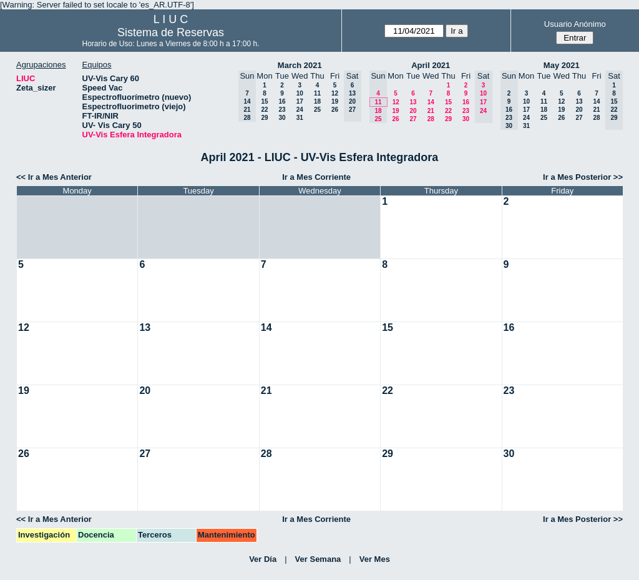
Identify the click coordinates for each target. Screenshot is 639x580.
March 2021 (300, 65)
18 (317, 101)
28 (430, 119)
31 (299, 117)
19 (334, 101)
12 (334, 93)
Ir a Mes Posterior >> (583, 177)
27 (412, 119)
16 (281, 101)
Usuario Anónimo (575, 24)
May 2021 (562, 65)
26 (334, 109)
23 (281, 109)
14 (430, 102)
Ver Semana (318, 559)
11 (317, 93)
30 (281, 117)
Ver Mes (374, 559)
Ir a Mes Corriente (316, 177)
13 (412, 102)
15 (264, 101)
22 (264, 109)
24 (299, 109)
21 (430, 110)
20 (412, 110)
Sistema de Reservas (170, 32)
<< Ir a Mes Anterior (54, 177)
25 (317, 109)
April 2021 (430, 65)
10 (299, 93)
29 (264, 117)
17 (299, 101)
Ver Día (262, 559)
